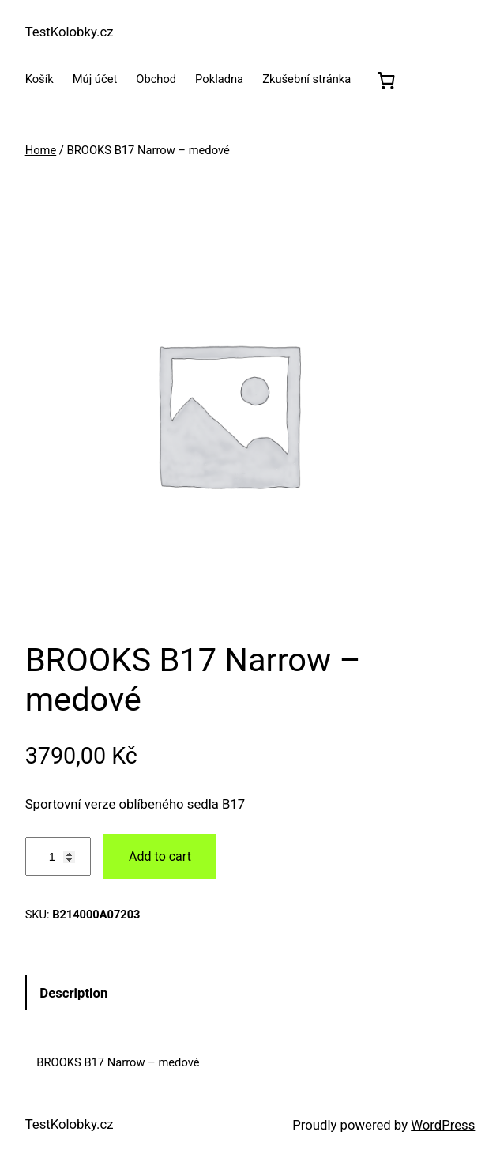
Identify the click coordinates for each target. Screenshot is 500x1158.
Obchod (156, 79)
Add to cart (160, 856)
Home (41, 150)
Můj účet (95, 79)
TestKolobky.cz (69, 32)
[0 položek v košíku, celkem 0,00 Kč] (386, 80)
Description (73, 993)
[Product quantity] (58, 856)
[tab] (250, 992)
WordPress (443, 1125)
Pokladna (219, 79)
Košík (39, 79)
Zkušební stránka (306, 79)
